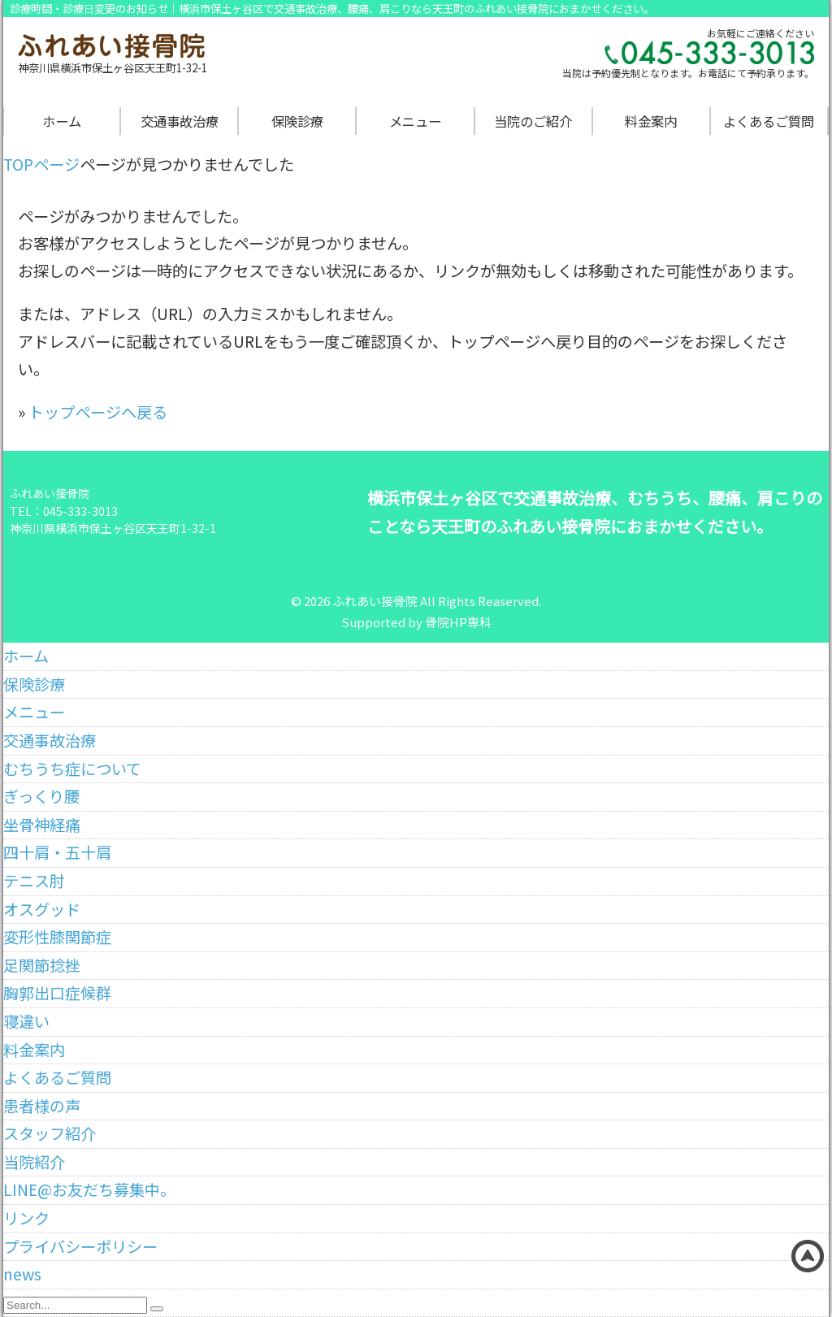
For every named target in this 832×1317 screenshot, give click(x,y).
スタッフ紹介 (49, 1133)
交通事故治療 (180, 121)
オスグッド (41, 909)
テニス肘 (34, 880)
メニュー (415, 121)
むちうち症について (72, 768)
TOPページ (41, 164)
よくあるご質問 (768, 121)
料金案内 (651, 121)
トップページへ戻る (97, 412)
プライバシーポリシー (80, 1246)
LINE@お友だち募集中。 (89, 1189)
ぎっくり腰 (41, 796)
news (22, 1274)
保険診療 (297, 121)
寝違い (26, 1021)
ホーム (61, 121)
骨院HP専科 (458, 621)
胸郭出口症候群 (57, 992)
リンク (26, 1218)
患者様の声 (41, 1105)
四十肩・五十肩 (57, 852)
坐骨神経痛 (41, 824)
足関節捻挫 (41, 965)
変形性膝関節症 (57, 936)
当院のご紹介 (533, 121)
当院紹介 (34, 1161)
